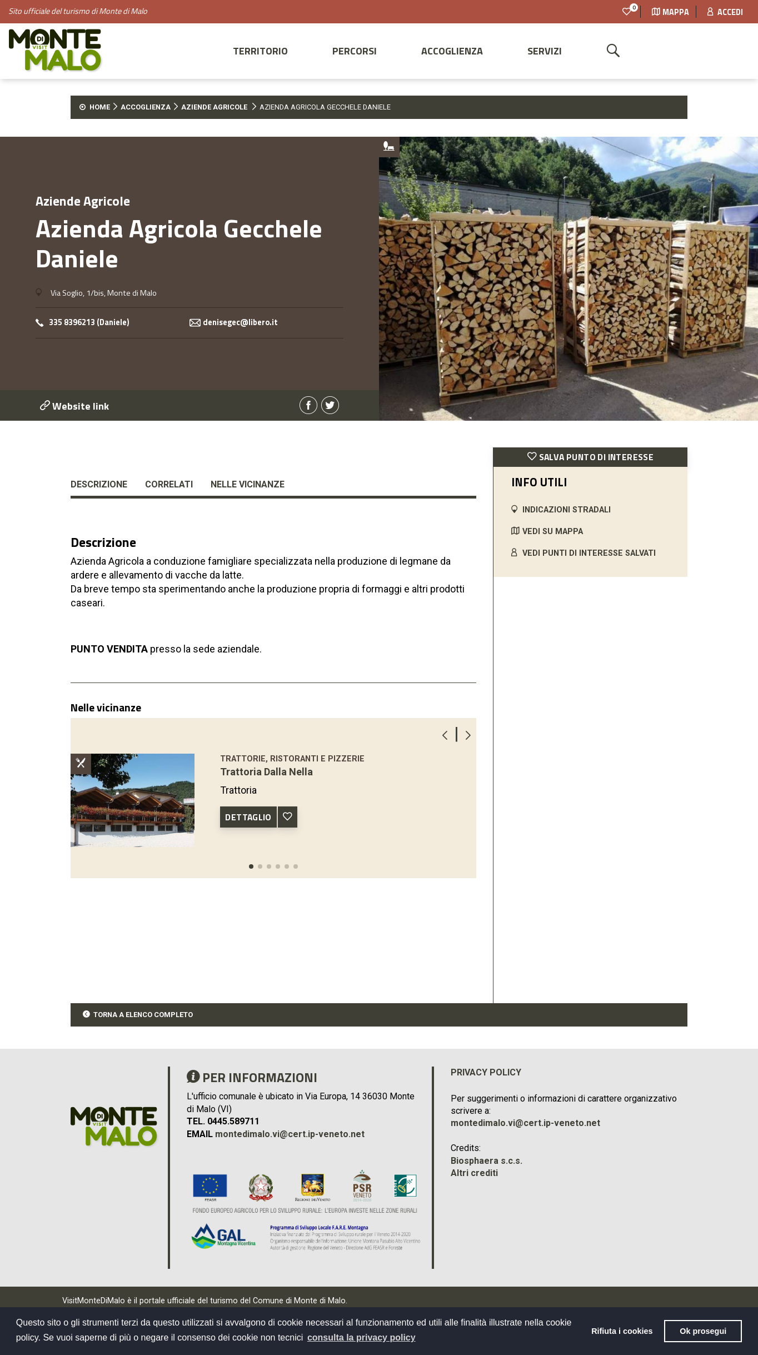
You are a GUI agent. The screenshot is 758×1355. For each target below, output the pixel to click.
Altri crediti (474, 1173)
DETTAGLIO (248, 817)
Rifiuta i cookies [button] (621, 1331)
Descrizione (99, 484)
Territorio (260, 50)
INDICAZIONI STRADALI (566, 510)
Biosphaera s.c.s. (486, 1160)
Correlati (169, 484)
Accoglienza (452, 50)
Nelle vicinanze (248, 484)
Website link (74, 406)
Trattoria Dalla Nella (266, 772)
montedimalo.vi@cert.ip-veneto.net (290, 1134)
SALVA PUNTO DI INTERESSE (590, 457)
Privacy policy (486, 1072)
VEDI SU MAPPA (552, 531)
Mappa (670, 12)
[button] (251, 866)
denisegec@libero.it (240, 322)
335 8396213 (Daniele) (89, 322)
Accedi (725, 12)
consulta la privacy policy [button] (361, 1337)
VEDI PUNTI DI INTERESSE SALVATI (589, 553)
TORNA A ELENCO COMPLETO (143, 1014)
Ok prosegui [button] (703, 1331)
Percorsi (354, 50)
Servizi (544, 50)
